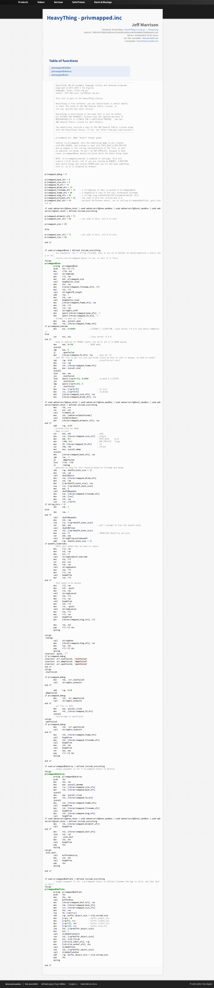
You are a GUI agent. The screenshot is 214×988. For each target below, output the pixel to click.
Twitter (135, 46)
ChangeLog (153, 30)
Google (144, 46)
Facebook (139, 46)
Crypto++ (73, 984)
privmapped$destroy (61, 71)
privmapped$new (59, 75)
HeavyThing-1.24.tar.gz (134, 30)
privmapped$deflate (61, 68)
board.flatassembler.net (147, 41)
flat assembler (31, 984)
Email (156, 46)
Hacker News (152, 46)
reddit (148, 46)
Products (23, 2)
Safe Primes (78, 2)
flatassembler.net (150, 38)
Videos (41, 2)
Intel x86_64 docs (89, 984)
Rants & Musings (103, 2)
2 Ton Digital (206, 984)
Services (58, 2)
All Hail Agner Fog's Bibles (53, 984)
